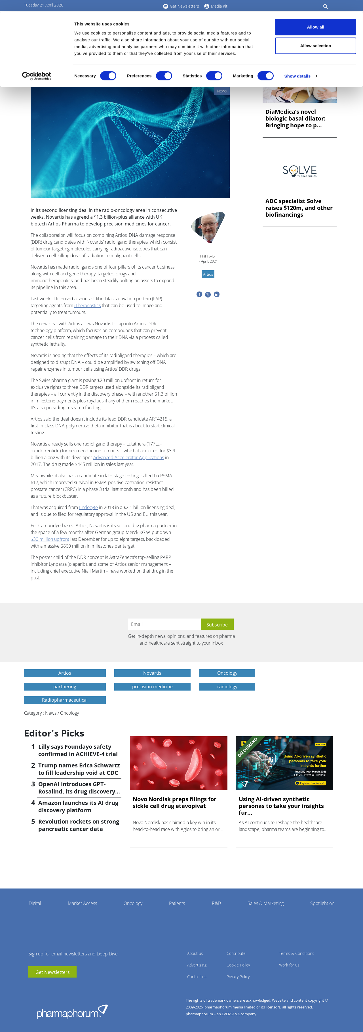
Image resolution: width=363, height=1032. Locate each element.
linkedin (41, 986)
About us (195, 953)
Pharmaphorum (72, 1011)
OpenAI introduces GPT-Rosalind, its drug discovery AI (76, 791)
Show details (297, 64)
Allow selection (315, 33)
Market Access (82, 903)
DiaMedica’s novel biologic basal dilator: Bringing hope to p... (295, 118)
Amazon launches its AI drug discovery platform (78, 806)
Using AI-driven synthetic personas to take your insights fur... (281, 806)
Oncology (133, 903)
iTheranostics (87, 305)
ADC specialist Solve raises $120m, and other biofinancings (299, 208)
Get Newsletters (52, 972)
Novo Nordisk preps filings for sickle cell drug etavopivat (174, 802)
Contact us (196, 976)
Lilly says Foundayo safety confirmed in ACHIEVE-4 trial (78, 750)
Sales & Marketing (266, 903)
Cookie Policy (238, 965)
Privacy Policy (238, 976)
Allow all (315, 14)
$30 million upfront (50, 539)
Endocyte (88, 507)
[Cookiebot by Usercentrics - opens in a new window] (37, 64)
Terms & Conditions (296, 953)
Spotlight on (322, 903)
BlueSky (49, 986)
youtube (32, 986)
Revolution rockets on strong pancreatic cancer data (78, 825)
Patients (177, 903)
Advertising (196, 965)
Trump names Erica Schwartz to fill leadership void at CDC (79, 768)
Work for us (289, 965)
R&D (216, 903)
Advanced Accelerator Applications (128, 457)
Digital (35, 903)
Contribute (236, 953)
